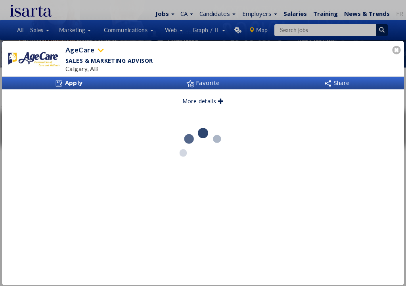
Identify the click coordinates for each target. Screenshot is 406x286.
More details (203, 101)
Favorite (203, 83)
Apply (69, 83)
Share (337, 83)
